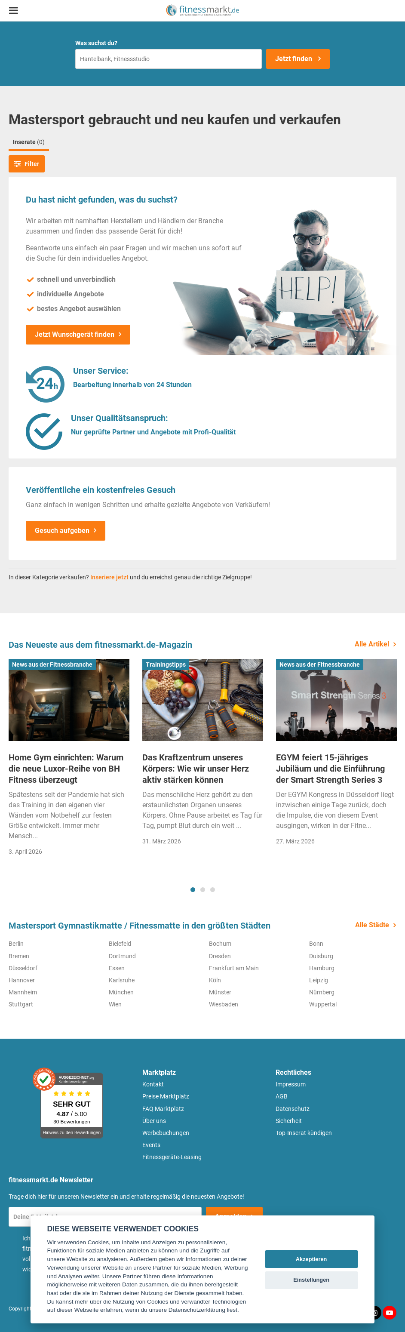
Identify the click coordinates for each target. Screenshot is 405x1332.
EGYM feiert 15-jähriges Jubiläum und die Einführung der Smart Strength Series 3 (330, 768)
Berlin (16, 943)
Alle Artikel (372, 644)
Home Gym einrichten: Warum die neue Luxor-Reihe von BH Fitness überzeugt (66, 768)
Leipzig (318, 980)
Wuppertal (323, 1004)
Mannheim (23, 992)
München (121, 992)
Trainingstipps (166, 664)
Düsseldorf (23, 968)
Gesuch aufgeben (62, 530)
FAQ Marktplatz (163, 1108)
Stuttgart (21, 1004)
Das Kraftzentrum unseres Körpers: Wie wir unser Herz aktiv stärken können (195, 768)
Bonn (316, 943)
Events (151, 1144)
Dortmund (122, 956)
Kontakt (153, 1084)
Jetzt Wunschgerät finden (74, 334)
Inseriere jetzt (109, 577)
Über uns (154, 1120)
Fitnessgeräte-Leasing (172, 1157)
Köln (215, 980)
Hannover (22, 980)
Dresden (220, 956)
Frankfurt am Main (234, 968)
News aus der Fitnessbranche (52, 664)
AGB (282, 1096)
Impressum (291, 1084)
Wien (115, 1004)
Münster (220, 992)
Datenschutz (293, 1108)
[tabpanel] (69, 760)
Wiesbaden (223, 1004)
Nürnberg (321, 992)
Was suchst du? (96, 43)
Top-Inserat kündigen (304, 1132)
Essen (117, 968)
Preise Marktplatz (165, 1096)
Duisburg (321, 956)
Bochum (220, 943)
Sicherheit (289, 1120)
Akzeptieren (311, 1259)
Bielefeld (120, 943)
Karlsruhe (122, 980)
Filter (26, 164)
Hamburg (321, 968)
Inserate (29, 141)
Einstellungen (311, 1280)
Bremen (19, 956)
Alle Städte (372, 925)
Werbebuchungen (165, 1132)
